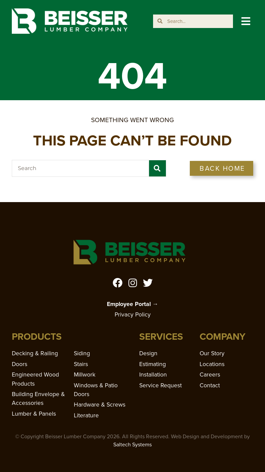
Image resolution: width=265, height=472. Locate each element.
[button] (245, 21)
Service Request (160, 385)
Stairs (81, 364)
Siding (82, 353)
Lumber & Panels (34, 413)
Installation (153, 374)
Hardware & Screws (99, 404)
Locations (212, 364)
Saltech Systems (132, 444)
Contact (210, 385)
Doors (19, 364)
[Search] (157, 168)
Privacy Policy (133, 314)
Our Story (212, 353)
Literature (86, 415)
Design (148, 353)
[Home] (69, 21)
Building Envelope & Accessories (38, 398)
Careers (210, 374)
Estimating (152, 364)
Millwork (84, 374)
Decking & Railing (35, 353)
